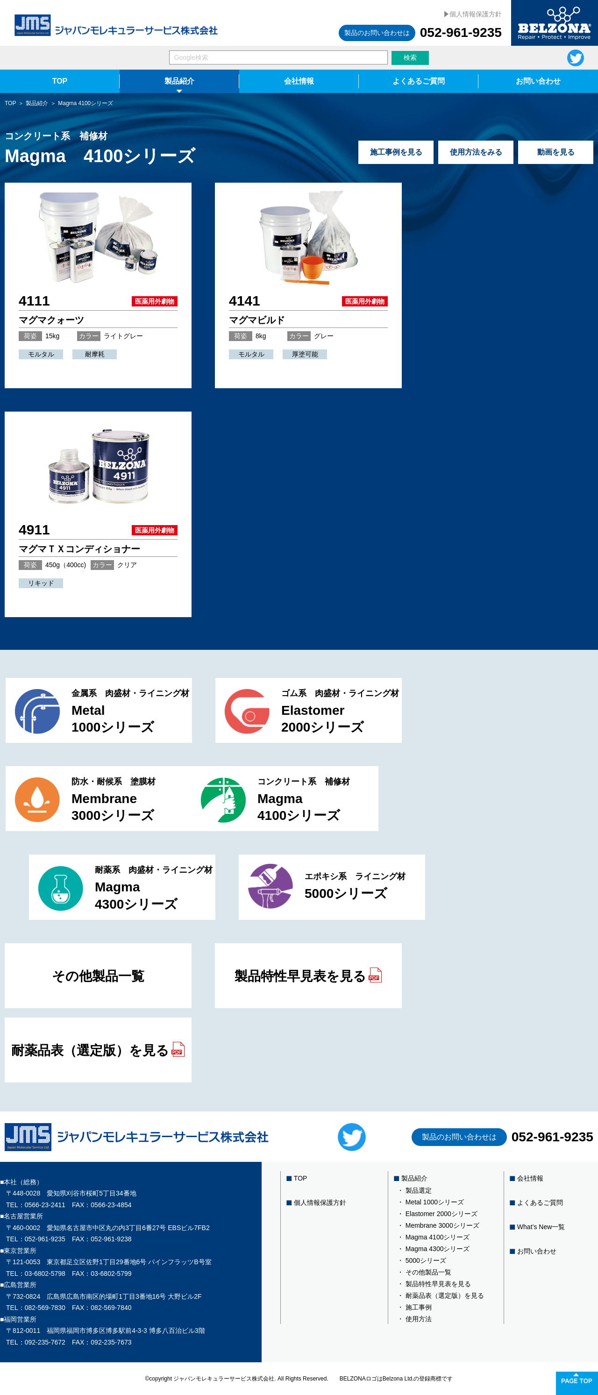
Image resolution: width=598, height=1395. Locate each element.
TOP (60, 81)
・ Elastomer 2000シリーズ (437, 1213)
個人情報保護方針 (475, 14)
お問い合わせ (538, 81)
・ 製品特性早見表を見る (434, 1284)
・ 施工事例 (414, 1307)
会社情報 (299, 81)
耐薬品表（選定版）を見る (98, 1050)
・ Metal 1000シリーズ (430, 1202)
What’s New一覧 (541, 1227)
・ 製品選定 (414, 1190)
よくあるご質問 (418, 81)
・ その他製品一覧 (424, 1272)
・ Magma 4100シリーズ (433, 1237)
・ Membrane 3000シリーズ (438, 1225)
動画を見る (556, 152)
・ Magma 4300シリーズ (433, 1249)
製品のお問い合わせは (377, 32)
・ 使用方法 (414, 1319)
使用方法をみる (476, 152)
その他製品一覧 (98, 976)
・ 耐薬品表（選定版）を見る (440, 1295)
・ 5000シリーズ (421, 1260)
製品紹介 (179, 81)
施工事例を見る (396, 152)
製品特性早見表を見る (308, 975)
